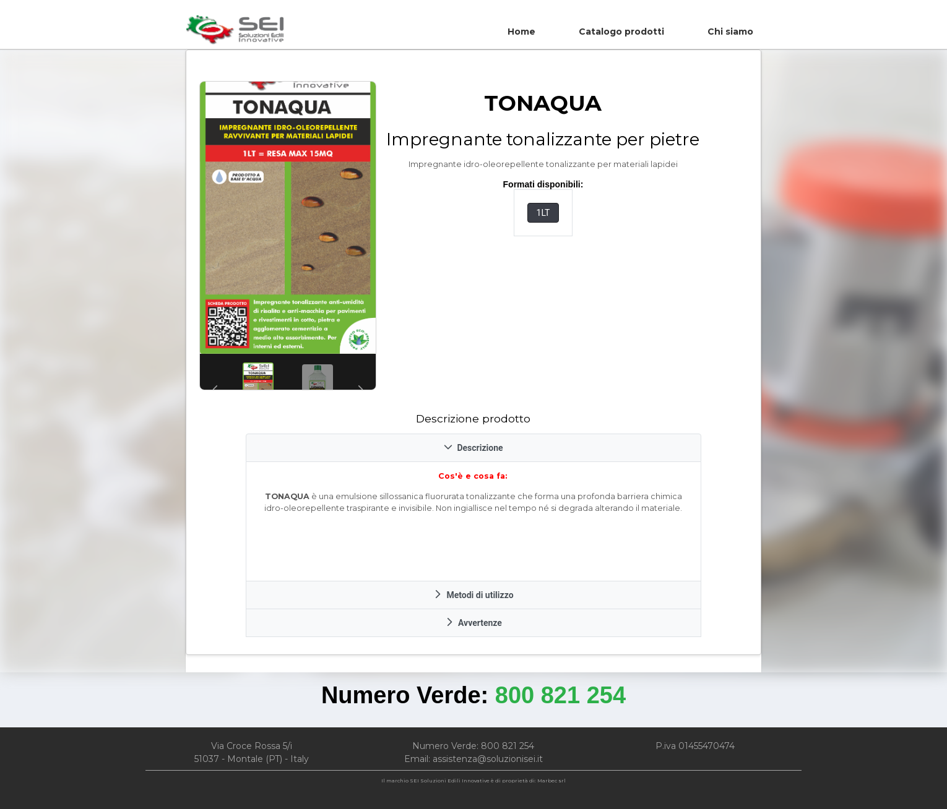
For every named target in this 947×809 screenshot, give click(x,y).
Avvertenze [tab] (473, 623)
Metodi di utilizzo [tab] (473, 595)
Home (521, 31)
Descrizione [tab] (473, 448)
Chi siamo (730, 31)
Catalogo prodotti (621, 31)
